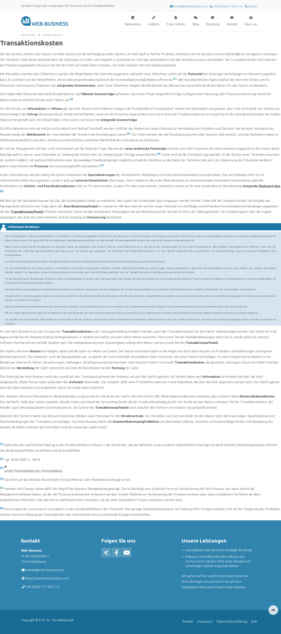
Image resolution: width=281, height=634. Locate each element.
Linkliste (153, 24)
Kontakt (231, 24)
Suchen (252, 6)
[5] (102, 165)
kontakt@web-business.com (44, 570)
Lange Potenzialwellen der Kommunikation (33, 470)
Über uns (251, 24)
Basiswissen (133, 24)
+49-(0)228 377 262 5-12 (227, 6)
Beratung (212, 24)
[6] (1, 191)
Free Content (176, 24)
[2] (71, 99)
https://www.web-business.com (47, 578)
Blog (196, 24)
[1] (175, 78)
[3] (128, 133)
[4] (159, 153)
